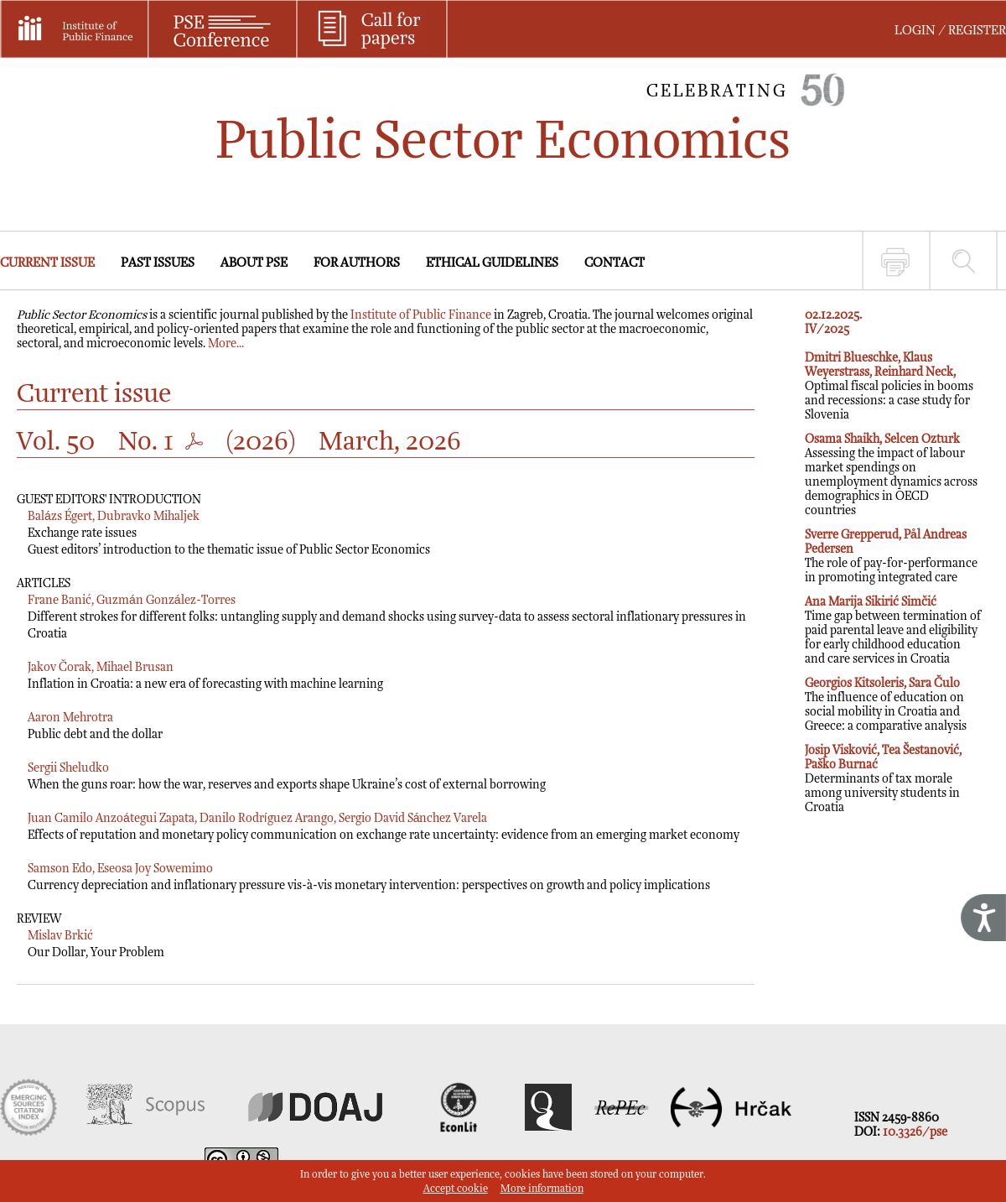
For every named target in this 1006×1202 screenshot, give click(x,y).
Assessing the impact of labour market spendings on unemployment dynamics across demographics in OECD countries (891, 475)
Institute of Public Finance (420, 315)
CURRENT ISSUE (47, 263)
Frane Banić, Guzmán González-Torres (132, 600)
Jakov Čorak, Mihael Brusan (101, 667)
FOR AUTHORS (357, 263)
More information (541, 1189)
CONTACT (614, 263)
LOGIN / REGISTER (950, 31)
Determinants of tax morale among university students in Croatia (883, 778)
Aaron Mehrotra (70, 717)
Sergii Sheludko (68, 768)
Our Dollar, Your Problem (96, 952)
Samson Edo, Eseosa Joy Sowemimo (120, 868)
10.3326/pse (915, 1132)
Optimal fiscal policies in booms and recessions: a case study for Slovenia (889, 386)
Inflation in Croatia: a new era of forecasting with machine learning (205, 684)
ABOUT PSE (254, 263)
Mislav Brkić (60, 936)
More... (226, 343)
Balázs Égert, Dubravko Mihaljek (114, 516)
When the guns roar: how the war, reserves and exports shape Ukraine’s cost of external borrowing (287, 785)
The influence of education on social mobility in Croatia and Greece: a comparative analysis (886, 704)
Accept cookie (455, 1189)
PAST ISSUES (157, 263)
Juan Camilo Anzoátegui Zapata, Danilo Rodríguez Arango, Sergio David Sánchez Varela (257, 818)
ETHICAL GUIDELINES (492, 263)
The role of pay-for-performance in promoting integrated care (891, 556)
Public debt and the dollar (95, 734)
